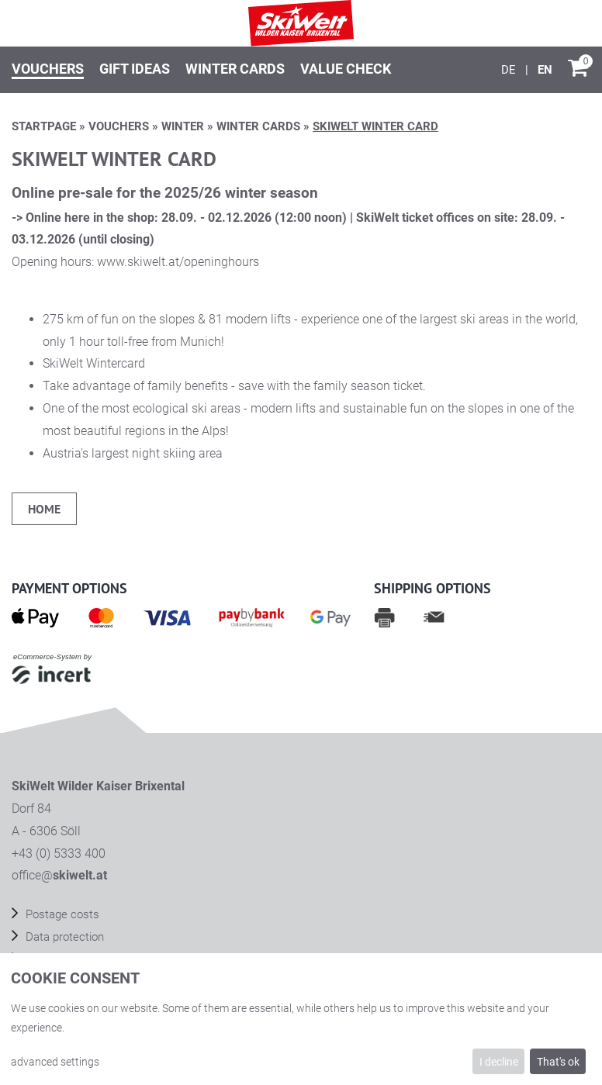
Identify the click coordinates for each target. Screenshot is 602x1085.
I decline (498, 1062)
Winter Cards (235, 68)
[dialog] (301, 1019)
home (44, 509)
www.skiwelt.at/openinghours (178, 261)
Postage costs (60, 914)
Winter (182, 126)
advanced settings (55, 1062)
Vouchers (48, 68)
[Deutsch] (510, 70)
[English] (545, 70)
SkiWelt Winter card (375, 126)
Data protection (63, 937)
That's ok (558, 1062)
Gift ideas (134, 68)
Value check (345, 68)
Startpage (44, 126)
